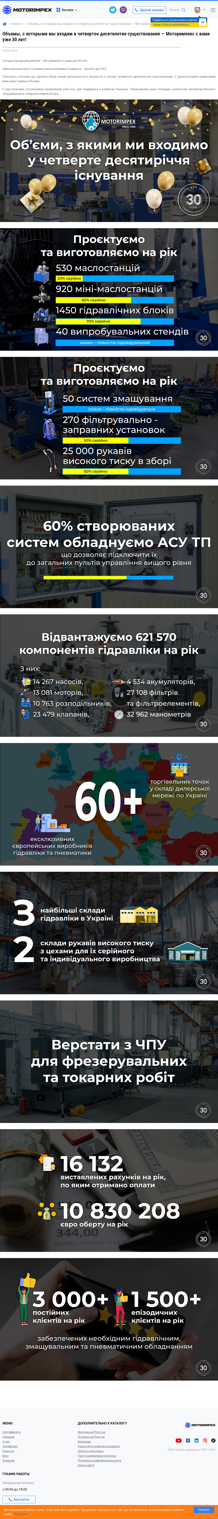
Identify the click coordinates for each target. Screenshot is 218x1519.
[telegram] (113, 10)
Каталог (65, 10)
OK (202, 22)
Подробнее (21, 1514)
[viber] (123, 10)
